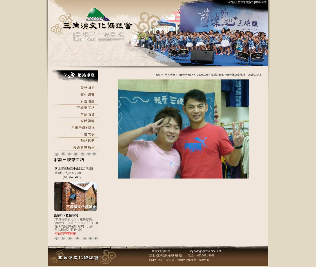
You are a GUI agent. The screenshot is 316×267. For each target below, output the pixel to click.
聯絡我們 (260, 2)
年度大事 (170, 74)
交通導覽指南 (245, 2)
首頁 (158, 74)
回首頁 (232, 2)
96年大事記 (186, 74)
